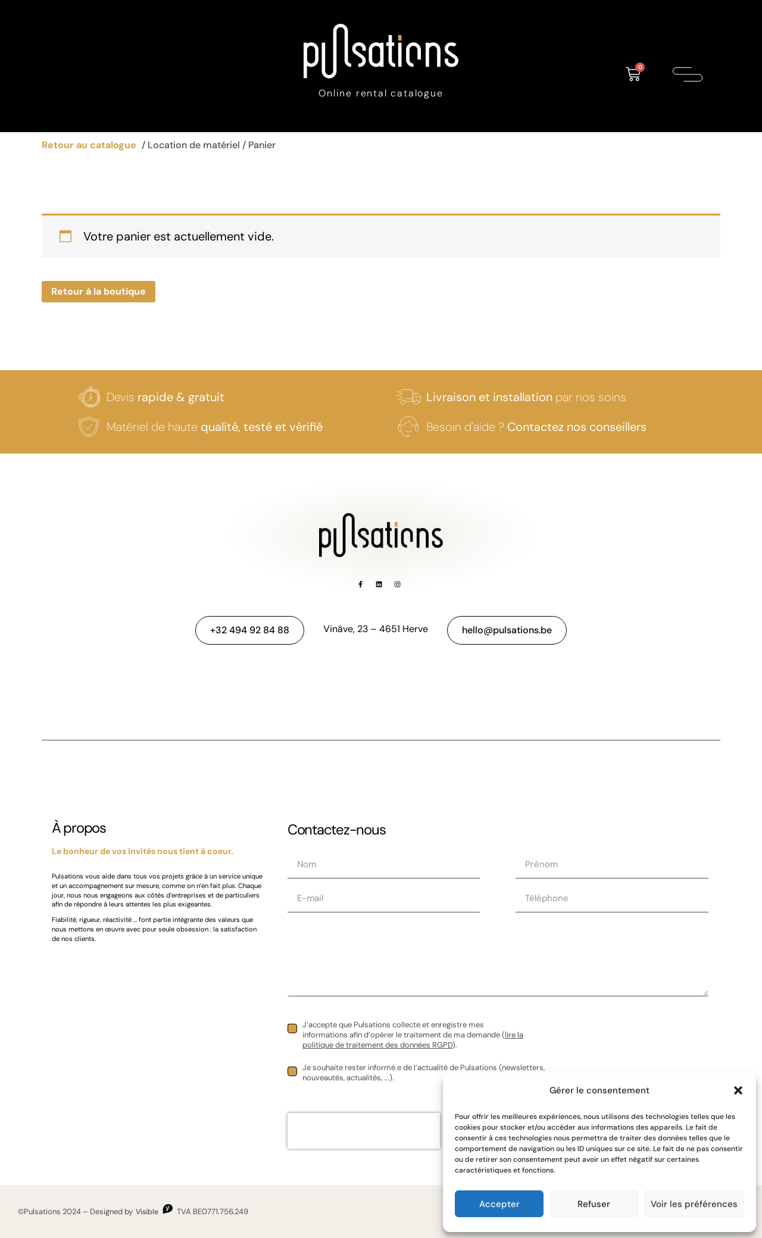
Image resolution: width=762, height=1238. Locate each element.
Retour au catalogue (89, 145)
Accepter (499, 1204)
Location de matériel (194, 145)
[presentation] (364, 1131)
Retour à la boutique (98, 291)
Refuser (593, 1204)
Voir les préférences (694, 1204)
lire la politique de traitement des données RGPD (412, 1040)
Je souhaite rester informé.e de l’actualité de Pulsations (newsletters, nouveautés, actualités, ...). (423, 1073)
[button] (738, 1090)
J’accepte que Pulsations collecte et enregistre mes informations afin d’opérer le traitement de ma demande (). (412, 1035)
